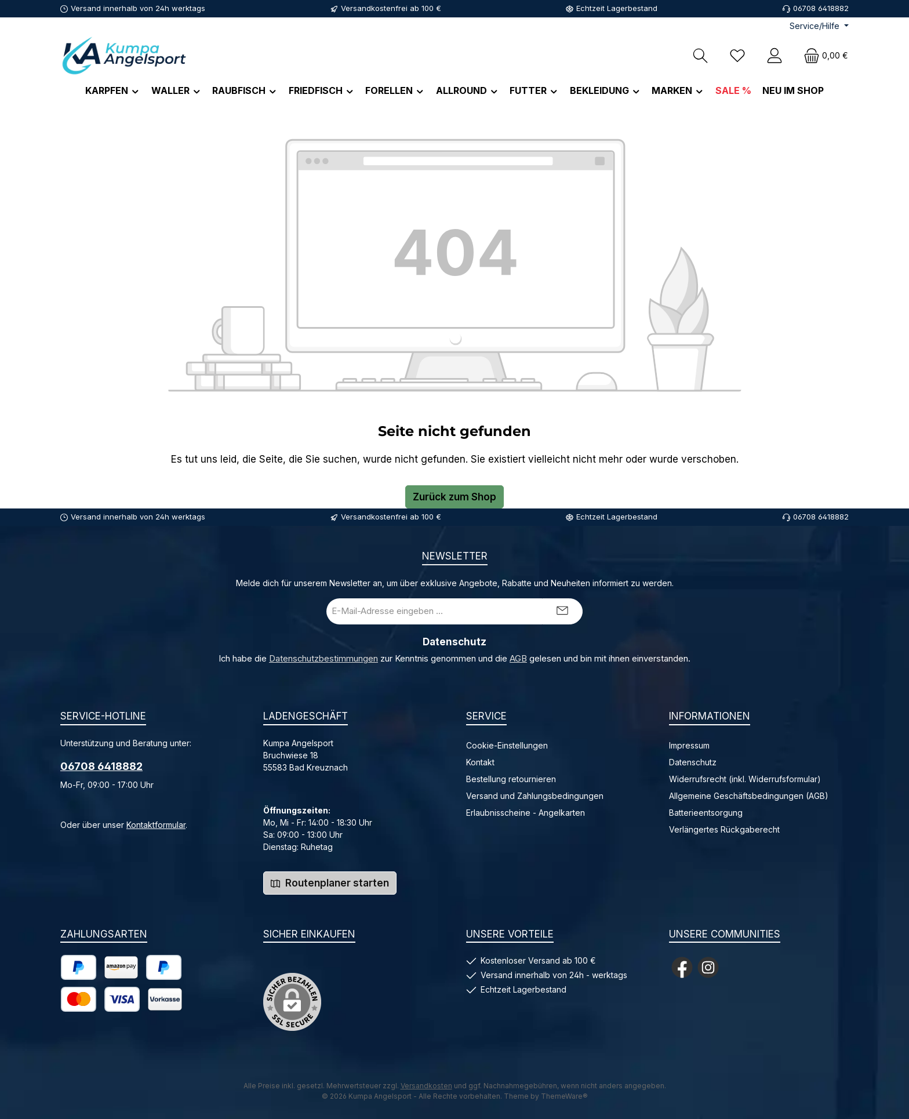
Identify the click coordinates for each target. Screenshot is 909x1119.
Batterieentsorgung (706, 813)
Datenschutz (693, 762)
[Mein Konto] (774, 55)
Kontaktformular (156, 825)
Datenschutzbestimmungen (323, 658)
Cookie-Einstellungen (507, 745)
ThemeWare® (564, 1096)
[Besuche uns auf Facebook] (682, 967)
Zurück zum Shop (454, 497)
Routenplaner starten (330, 883)
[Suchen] (700, 55)
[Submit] (562, 611)
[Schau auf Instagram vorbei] (708, 967)
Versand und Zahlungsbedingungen (534, 796)
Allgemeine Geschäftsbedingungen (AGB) (748, 796)
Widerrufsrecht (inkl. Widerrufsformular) (745, 779)
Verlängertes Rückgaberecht (724, 829)
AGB (518, 658)
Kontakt (480, 762)
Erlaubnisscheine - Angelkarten (525, 813)
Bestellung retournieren (511, 779)
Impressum (689, 745)
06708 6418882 (101, 766)
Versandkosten (426, 1085)
